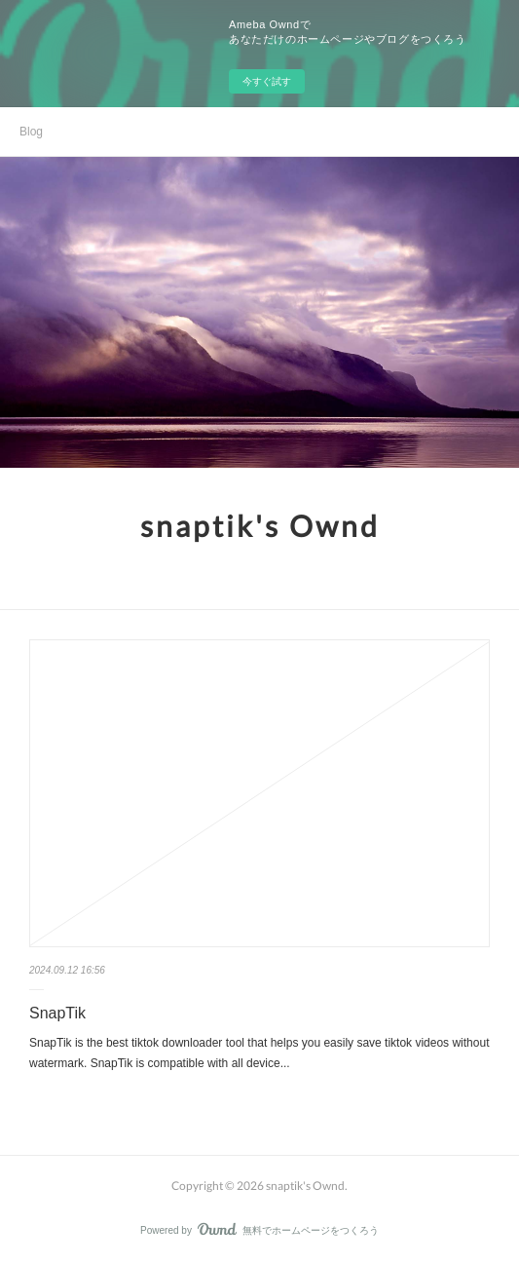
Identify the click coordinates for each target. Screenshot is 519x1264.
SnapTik (57, 1013)
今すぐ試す (266, 81)
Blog (31, 131)
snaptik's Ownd (260, 525)
